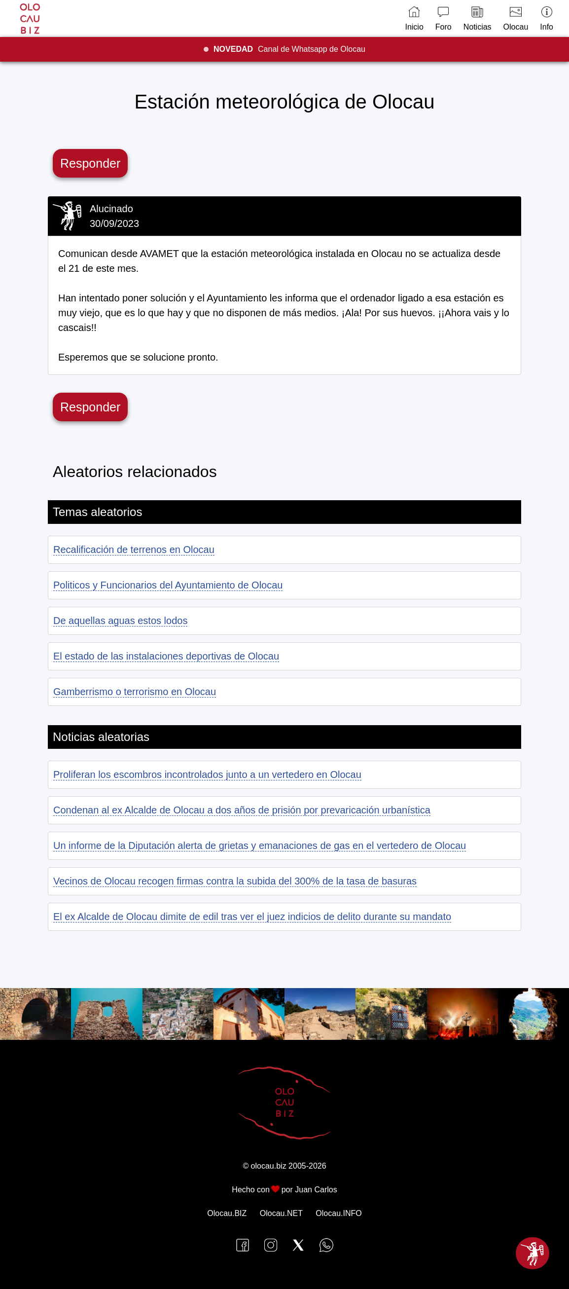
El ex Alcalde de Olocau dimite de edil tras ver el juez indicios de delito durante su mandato (252, 916)
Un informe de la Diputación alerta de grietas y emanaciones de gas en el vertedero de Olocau (259, 845)
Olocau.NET (281, 1213)
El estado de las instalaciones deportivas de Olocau (166, 656)
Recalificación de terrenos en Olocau (133, 549)
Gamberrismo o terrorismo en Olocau (134, 691)
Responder (90, 163)
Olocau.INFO (338, 1213)
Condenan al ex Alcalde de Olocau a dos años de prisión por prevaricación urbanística (241, 810)
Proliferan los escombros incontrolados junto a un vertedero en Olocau (207, 774)
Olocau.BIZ (227, 1213)
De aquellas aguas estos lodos (120, 620)
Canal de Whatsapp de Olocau (289, 49)
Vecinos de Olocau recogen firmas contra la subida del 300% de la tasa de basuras (235, 881)
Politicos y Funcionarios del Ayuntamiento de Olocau (168, 585)
